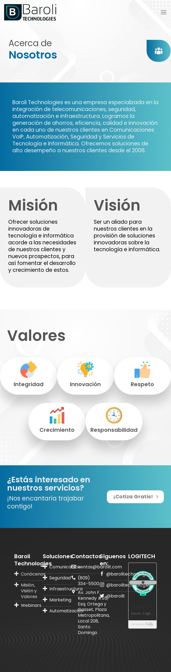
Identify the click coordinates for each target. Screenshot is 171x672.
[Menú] (163, 12)
